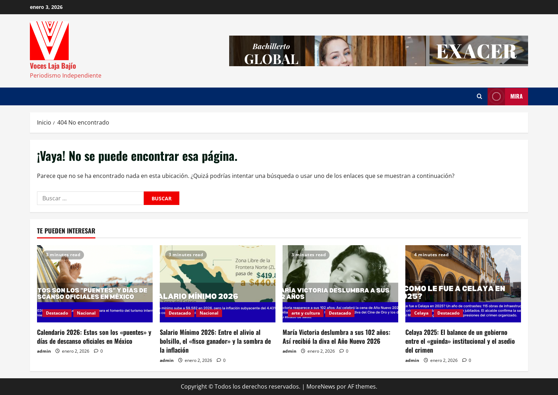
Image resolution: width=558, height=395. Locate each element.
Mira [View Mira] (505, 96)
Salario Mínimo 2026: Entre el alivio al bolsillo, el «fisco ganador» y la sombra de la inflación (215, 340)
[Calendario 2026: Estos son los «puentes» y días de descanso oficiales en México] (95, 283)
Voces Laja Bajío (53, 65)
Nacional (86, 313)
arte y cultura (305, 313)
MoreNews (320, 386)
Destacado (57, 313)
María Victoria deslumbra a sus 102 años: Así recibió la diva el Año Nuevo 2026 (336, 336)
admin (44, 351)
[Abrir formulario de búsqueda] (479, 96)
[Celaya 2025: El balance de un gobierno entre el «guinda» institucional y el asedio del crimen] (463, 283)
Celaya (421, 313)
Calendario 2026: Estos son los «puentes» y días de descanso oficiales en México (94, 336)
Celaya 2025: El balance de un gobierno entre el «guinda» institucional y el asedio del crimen (460, 340)
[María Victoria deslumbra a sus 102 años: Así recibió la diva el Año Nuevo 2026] (340, 283)
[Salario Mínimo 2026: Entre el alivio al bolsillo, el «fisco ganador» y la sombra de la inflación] (217, 283)
